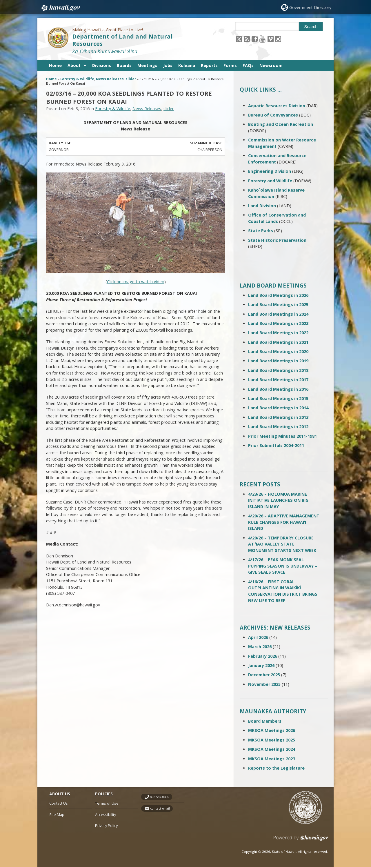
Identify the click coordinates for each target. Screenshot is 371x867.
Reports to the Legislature (276, 768)
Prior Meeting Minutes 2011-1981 (282, 436)
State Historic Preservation (277, 240)
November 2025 (264, 684)
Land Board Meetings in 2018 (278, 370)
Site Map (56, 814)
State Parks (260, 230)
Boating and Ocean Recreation (280, 124)
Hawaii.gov (60, 7)
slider (131, 79)
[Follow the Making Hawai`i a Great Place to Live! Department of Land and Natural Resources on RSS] (247, 38)
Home (55, 65)
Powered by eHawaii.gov (301, 840)
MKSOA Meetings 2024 (271, 749)
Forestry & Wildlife (77, 79)
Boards (124, 65)
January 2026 (261, 665)
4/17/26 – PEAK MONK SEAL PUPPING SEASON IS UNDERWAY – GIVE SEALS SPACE (282, 566)
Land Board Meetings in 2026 (278, 295)
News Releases (110, 79)
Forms (230, 65)
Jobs (167, 65)
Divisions (101, 65)
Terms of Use (107, 803)
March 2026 (260, 646)
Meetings (147, 65)
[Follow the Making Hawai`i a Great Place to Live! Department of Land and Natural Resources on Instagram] (278, 38)
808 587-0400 (159, 797)
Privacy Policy (106, 825)
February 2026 (262, 656)
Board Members (264, 721)
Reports (209, 65)
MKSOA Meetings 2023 (271, 758)
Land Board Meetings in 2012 (278, 426)
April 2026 (258, 637)
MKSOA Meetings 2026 (271, 730)
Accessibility (105, 814)
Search (311, 26)
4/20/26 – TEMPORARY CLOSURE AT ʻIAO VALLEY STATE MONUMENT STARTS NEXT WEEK (282, 544)
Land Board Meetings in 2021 (278, 342)
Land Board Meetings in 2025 (278, 304)
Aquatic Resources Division (276, 105)
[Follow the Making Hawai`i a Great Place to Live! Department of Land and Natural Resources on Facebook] (255, 38)
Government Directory (310, 7)
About (74, 65)
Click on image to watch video (135, 281)
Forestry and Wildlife (270, 180)
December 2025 (264, 674)
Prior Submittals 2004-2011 (276, 445)
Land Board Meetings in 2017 (278, 379)
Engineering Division (269, 171)
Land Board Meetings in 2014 (278, 407)
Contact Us (58, 803)
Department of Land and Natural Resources (122, 40)
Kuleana (186, 65)
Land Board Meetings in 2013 (278, 417)
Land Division (262, 205)
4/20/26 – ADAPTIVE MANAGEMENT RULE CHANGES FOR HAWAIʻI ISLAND (283, 522)
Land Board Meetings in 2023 (278, 323)
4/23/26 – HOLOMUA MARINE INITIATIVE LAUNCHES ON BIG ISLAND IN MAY (278, 500)
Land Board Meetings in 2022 (278, 332)
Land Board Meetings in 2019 (278, 360)
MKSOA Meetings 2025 (271, 740)
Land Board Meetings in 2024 (278, 314)
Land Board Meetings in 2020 (278, 351)
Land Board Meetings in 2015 (278, 398)
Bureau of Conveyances (273, 115)
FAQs (248, 65)
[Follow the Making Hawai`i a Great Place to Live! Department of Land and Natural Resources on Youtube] (262, 38)
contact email (160, 808)
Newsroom (271, 65)
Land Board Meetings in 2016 (278, 389)
